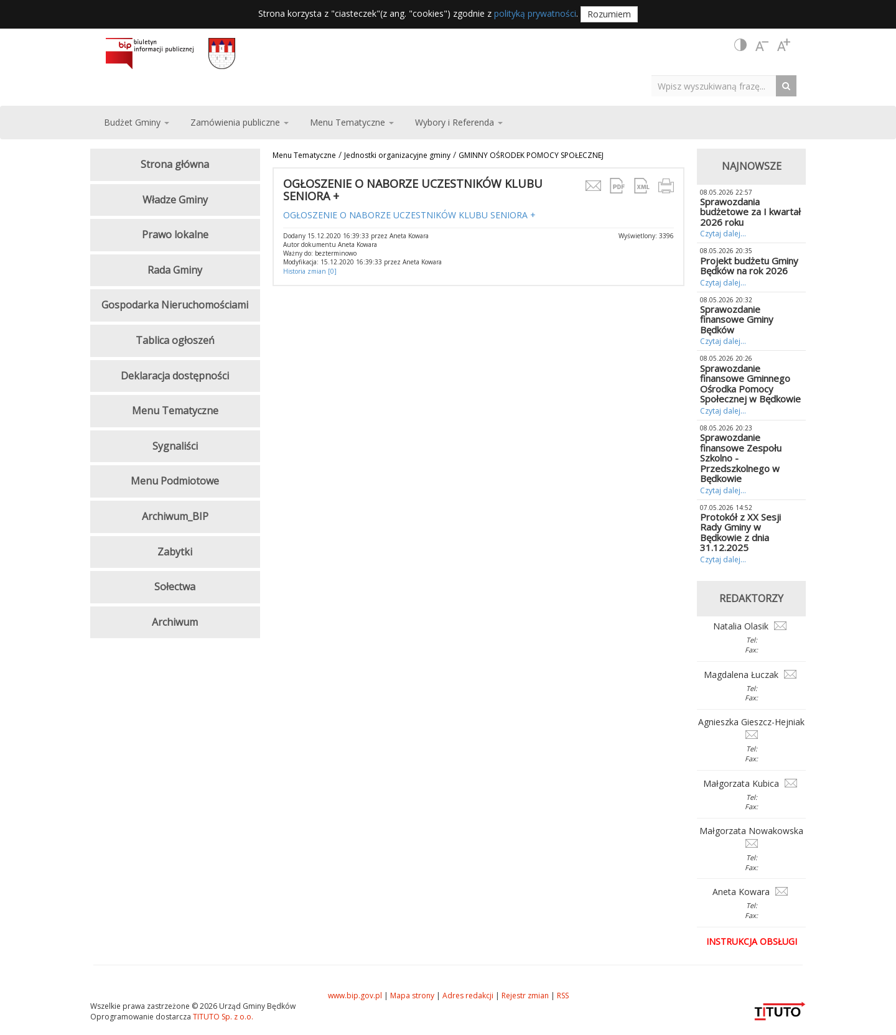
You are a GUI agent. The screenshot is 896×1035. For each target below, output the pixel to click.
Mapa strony (412, 995)
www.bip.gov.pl (355, 995)
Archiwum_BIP (175, 516)
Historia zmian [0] (310, 271)
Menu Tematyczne (304, 155)
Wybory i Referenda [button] (459, 122)
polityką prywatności (535, 13)
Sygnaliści (175, 446)
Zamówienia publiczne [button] (239, 122)
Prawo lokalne (175, 234)
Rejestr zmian (525, 995)
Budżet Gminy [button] (136, 122)
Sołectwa (174, 586)
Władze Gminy (175, 200)
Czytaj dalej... (723, 233)
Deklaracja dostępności (175, 376)
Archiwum (175, 622)
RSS (563, 995)
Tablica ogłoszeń (175, 340)
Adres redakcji (467, 995)
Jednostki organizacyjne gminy (397, 155)
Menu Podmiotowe (175, 481)
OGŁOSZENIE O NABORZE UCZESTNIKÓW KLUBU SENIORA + (409, 215)
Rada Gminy (174, 270)
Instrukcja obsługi (751, 941)
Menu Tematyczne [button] (352, 122)
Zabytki (174, 552)
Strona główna (175, 164)
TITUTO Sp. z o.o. (222, 1016)
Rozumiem (609, 14)
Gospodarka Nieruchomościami (174, 305)
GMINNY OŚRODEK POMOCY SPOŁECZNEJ (531, 155)
